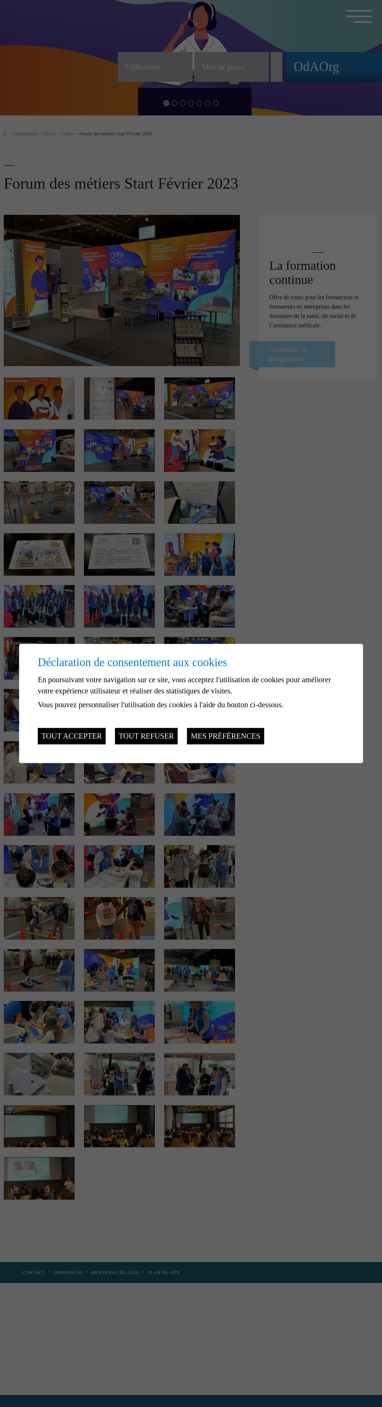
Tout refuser (146, 736)
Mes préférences (225, 736)
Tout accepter (71, 736)
